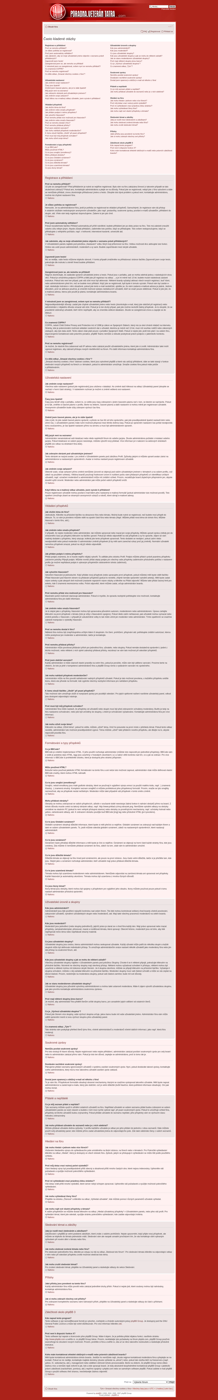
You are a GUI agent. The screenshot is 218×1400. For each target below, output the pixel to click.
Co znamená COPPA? (54, 69)
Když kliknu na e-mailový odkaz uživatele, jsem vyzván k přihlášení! (73, 98)
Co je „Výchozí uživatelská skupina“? (125, 64)
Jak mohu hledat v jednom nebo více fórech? (128, 101)
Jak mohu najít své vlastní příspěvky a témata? (129, 111)
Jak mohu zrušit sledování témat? (124, 125)
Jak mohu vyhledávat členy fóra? (123, 108)
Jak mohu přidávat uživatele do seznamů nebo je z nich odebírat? (137, 92)
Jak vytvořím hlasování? (55, 115)
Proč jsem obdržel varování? (57, 128)
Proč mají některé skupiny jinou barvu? (126, 61)
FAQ (145, 31)
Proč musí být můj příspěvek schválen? (61, 136)
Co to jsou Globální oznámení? (58, 158)
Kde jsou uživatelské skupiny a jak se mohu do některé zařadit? (136, 56)
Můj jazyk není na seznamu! (56, 91)
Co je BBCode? (51, 147)
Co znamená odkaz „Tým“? (121, 66)
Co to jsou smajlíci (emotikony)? (58, 152)
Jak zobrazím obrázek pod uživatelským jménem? (65, 93)
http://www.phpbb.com (55, 1339)
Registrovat (155, 31)
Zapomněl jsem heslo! (54, 61)
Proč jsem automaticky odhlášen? (59, 53)
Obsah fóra (53, 27)
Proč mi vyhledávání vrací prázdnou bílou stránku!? (131, 106)
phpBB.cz (115, 1395)
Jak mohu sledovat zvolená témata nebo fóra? (129, 122)
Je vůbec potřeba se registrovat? (58, 51)
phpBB (98, 1393)
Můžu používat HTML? (54, 150)
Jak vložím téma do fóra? (55, 107)
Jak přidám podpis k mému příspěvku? (61, 112)
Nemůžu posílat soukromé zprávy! (124, 75)
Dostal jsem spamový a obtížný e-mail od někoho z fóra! (133, 80)
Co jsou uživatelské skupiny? (122, 53)
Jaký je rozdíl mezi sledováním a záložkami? (128, 120)
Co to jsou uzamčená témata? (57, 165)
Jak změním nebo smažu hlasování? (60, 120)
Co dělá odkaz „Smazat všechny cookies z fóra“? (65, 74)
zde (120, 1323)
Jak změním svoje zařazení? (57, 96)
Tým (102, 1388)
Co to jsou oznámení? (54, 160)
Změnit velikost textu (170, 26)
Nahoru (51, 198)
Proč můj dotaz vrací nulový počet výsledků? (128, 103)
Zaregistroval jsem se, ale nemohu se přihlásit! (64, 64)
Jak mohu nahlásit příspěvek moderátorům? (63, 131)
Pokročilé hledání (169, 9)
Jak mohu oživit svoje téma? (56, 138)
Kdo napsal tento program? (121, 145)
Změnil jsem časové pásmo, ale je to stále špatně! (65, 88)
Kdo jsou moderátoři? (119, 51)
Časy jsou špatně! (52, 85)
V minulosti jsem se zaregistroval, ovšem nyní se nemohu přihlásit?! (73, 66)
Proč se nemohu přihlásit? (56, 48)
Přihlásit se (168, 31)
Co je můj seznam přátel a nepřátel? (125, 89)
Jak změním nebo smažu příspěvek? (60, 110)
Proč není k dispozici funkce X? (123, 148)
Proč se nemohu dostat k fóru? (57, 123)
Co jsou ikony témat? (54, 168)
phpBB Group (137, 1321)
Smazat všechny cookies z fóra (118, 1388)
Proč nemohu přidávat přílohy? (57, 125)
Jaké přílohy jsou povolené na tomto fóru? (127, 134)
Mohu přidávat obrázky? (55, 155)
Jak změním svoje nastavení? (57, 83)
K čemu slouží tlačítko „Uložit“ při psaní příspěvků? (66, 133)
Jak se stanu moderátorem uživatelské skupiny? (130, 58)
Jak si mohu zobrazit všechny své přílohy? (127, 136)
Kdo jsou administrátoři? (120, 48)
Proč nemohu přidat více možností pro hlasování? (65, 118)
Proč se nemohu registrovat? (57, 71)
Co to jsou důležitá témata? (56, 163)
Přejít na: (128, 1382)
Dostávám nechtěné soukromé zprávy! (126, 78)
